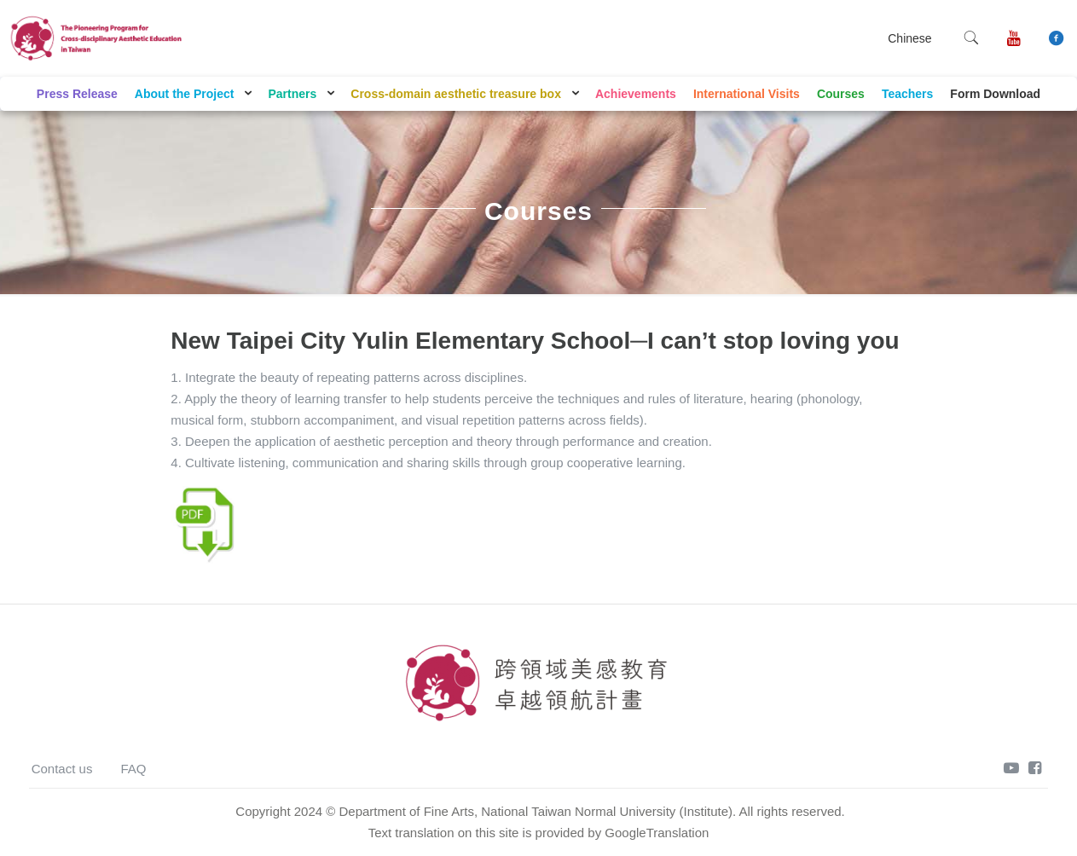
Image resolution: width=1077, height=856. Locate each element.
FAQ (133, 768)
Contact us (62, 768)
